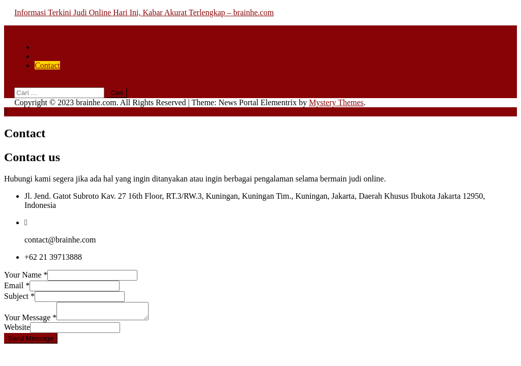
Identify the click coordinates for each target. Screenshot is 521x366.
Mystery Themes (336, 102)
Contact (47, 65)
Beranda (48, 47)
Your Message (30, 320)
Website (17, 330)
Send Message (30, 341)
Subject (19, 296)
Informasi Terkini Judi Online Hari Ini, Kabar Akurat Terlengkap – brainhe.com (144, 12)
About (45, 56)
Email (17, 285)
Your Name (25, 274)
